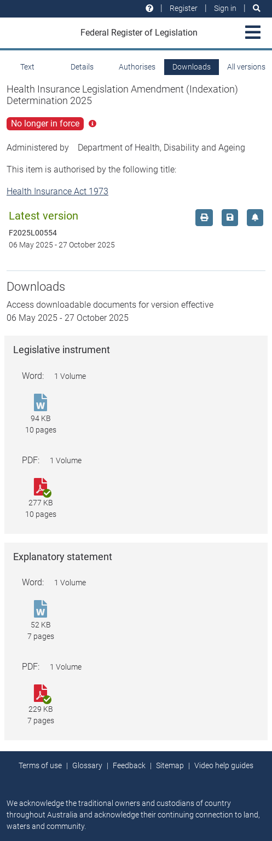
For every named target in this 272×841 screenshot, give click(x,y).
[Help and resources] (149, 8)
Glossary (87, 765)
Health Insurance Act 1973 (57, 191)
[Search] (256, 8)
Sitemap (170, 765)
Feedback (129, 765)
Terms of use (40, 765)
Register (184, 8)
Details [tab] (82, 66)
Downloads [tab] (191, 66)
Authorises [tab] (137, 66)
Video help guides (223, 765)
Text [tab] (27, 66)
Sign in (225, 8)
